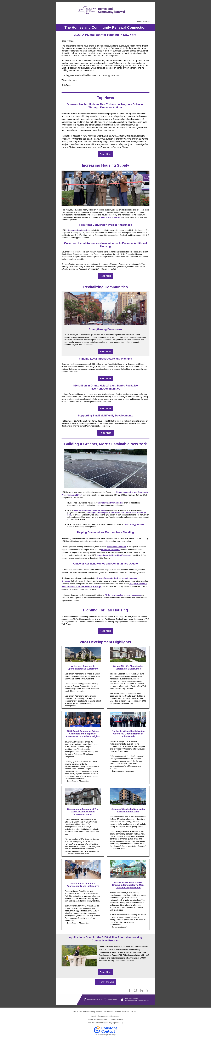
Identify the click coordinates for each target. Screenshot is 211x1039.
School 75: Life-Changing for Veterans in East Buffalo (128, 667)
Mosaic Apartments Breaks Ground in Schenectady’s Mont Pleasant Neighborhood (128, 885)
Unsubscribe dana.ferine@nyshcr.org (105, 1016)
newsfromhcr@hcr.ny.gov (104, 1023)
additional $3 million (110, 550)
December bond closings (79, 230)
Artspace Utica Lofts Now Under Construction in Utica (128, 810)
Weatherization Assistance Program (89, 510)
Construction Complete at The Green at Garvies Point (82, 810)
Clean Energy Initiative (134, 524)
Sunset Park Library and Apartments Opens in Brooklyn (83, 884)
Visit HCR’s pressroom (111, 217)
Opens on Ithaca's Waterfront (83, 668)
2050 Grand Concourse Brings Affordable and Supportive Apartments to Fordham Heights (82, 734)
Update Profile (93, 1019)
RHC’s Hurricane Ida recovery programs (123, 595)
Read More (105, 154)
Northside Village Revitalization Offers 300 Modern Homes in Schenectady (128, 734)
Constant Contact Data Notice (112, 1019)
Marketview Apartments (82, 666)
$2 (74, 385)
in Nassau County (83, 814)
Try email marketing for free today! (106, 1034)
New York (97, 388)
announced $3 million (116, 547)
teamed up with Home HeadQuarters (113, 555)
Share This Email (107, 982)
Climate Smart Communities (110, 503)
